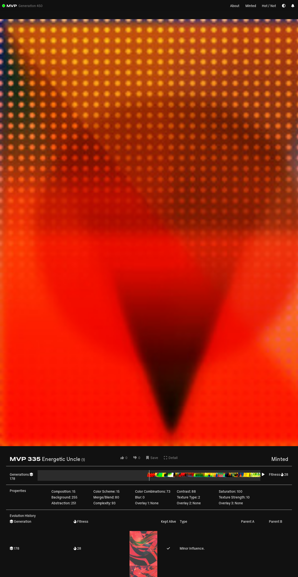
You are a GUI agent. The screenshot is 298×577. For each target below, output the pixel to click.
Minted (250, 6)
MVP (12, 6)
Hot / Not (269, 6)
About (234, 6)
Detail (170, 458)
